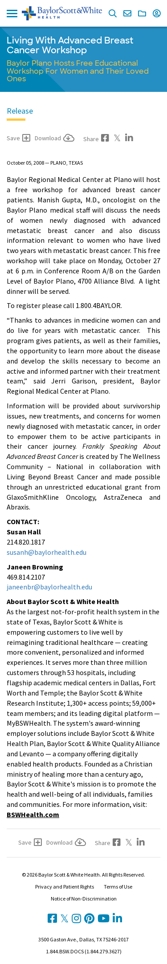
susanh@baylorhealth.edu (46, 552)
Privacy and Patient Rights (64, 886)
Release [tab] (20, 111)
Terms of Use (118, 886)
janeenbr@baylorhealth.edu (49, 586)
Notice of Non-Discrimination (84, 898)
